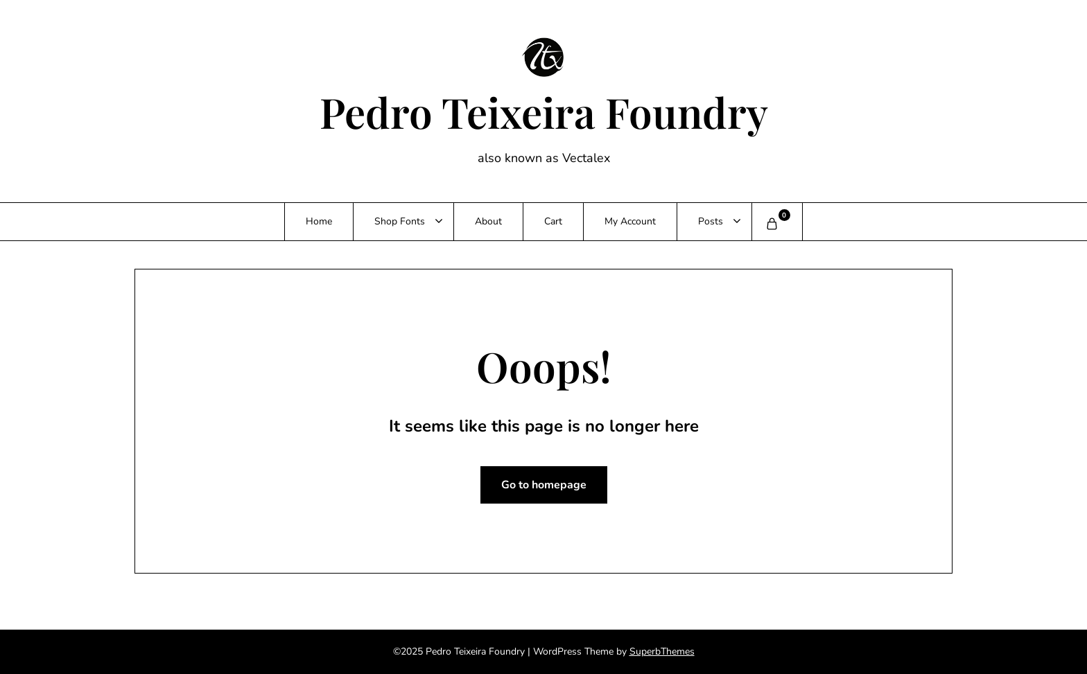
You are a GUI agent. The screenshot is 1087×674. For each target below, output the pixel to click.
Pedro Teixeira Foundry (544, 112)
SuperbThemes (662, 651)
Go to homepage (543, 485)
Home (319, 221)
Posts (710, 221)
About (488, 221)
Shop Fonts (399, 221)
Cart (553, 221)
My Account (630, 221)
